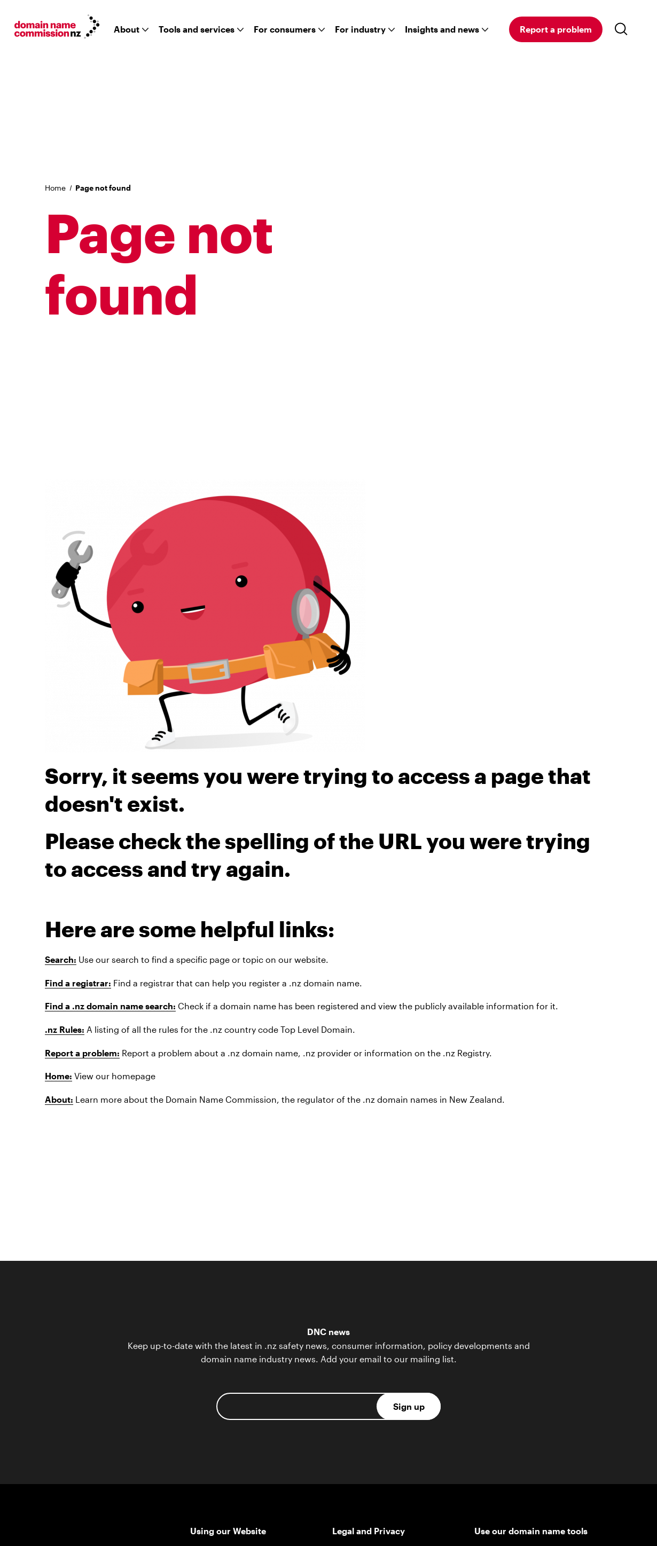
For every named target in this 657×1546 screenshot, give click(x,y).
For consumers (285, 29)
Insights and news (442, 29)
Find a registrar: (78, 983)
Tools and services (196, 29)
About (126, 29)
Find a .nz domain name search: (110, 1006)
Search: (60, 959)
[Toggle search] (623, 29)
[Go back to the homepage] (57, 28)
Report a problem (556, 29)
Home (55, 187)
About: (59, 1099)
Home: (58, 1076)
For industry (360, 29)
